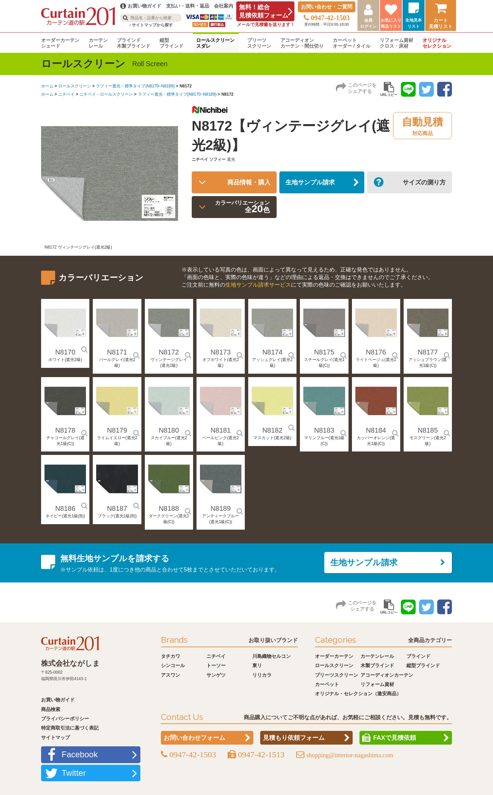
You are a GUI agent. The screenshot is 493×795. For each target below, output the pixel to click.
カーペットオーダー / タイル (351, 43)
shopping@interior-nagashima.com (349, 755)
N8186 (65, 508)
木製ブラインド (377, 665)
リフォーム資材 (377, 684)
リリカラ (261, 675)
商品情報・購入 (246, 183)
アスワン (170, 675)
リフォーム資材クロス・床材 (396, 43)
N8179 (117, 430)
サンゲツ (216, 675)
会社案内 (223, 6)
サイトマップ (55, 737)
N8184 (376, 430)
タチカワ (170, 656)
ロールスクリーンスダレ (215, 43)
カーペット (327, 684)
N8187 (117, 508)
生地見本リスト (413, 23)
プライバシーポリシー (65, 718)
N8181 (221, 430)
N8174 (272, 352)
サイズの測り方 (421, 183)
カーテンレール (98, 43)
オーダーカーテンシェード (60, 43)
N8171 (117, 352)
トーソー (216, 665)
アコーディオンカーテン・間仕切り (302, 43)
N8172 (169, 352)
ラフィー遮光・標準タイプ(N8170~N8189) (135, 86)
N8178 (65, 430)
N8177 (428, 352)
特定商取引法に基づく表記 (70, 728)
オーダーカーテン (334, 656)
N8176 (376, 352)
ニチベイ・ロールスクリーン (106, 94)
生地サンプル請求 (313, 183)
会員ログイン (368, 23)
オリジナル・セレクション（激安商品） (358, 693)
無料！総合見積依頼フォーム (263, 11)
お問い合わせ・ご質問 (326, 7)
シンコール (173, 665)
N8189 (221, 508)
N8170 (65, 352)
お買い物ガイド (58, 699)
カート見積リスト (441, 23)
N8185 (428, 430)
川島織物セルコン (271, 656)
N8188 (169, 508)
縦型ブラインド (172, 43)
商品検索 (50, 709)
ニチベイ (66, 94)
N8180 (169, 430)
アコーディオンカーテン (387, 675)
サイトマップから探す (151, 25)
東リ (257, 665)
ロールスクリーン (74, 86)
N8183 (324, 430)
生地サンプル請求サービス (258, 285)
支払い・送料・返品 (187, 6)
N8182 (272, 430)
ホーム (47, 86)
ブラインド (418, 656)
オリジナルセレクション (436, 43)
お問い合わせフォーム (194, 737)
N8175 (324, 352)
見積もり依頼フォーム (294, 737)
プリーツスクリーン (259, 43)
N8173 (221, 352)
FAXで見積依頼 (394, 737)
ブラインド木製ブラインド (133, 43)
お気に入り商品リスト (391, 23)
